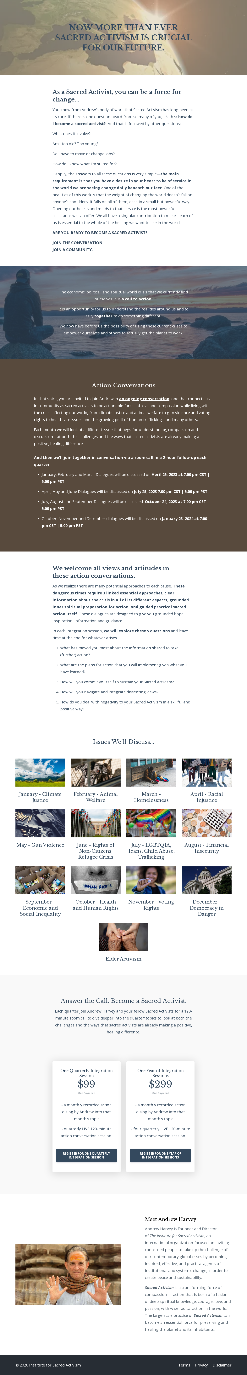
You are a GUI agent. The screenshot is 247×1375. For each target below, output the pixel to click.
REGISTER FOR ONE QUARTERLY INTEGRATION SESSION (86, 1155)
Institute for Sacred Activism (180, 1235)
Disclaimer (222, 1365)
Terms (184, 1365)
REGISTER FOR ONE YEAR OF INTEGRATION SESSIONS (160, 1155)
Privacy (201, 1365)
